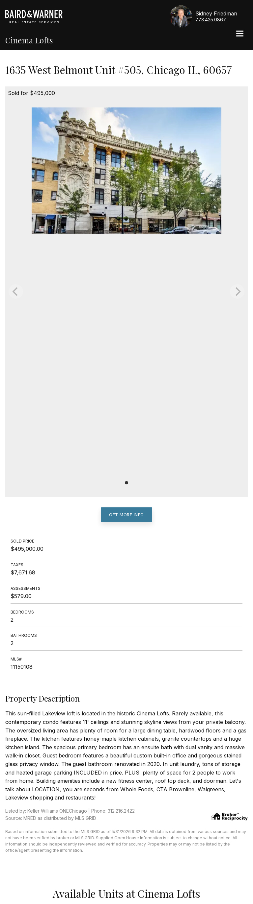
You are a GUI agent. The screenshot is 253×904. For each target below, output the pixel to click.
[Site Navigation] (240, 34)
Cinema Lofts (29, 40)
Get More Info (126, 514)
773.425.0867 (210, 19)
